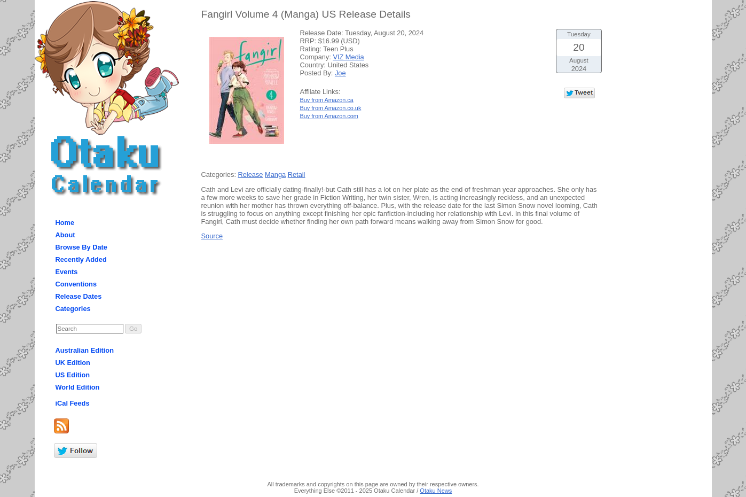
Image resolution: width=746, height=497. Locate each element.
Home (65, 223)
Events (67, 272)
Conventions (76, 284)
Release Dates (79, 296)
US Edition (73, 375)
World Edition (78, 387)
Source (212, 236)
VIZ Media (348, 57)
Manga (275, 174)
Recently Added (81, 259)
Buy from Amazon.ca (327, 100)
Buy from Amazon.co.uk (331, 108)
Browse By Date (81, 247)
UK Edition (73, 363)
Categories (73, 309)
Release (250, 174)
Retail (296, 174)
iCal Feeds (73, 403)
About (65, 235)
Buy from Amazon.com (329, 116)
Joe (340, 73)
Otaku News (436, 490)
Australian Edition (85, 350)
